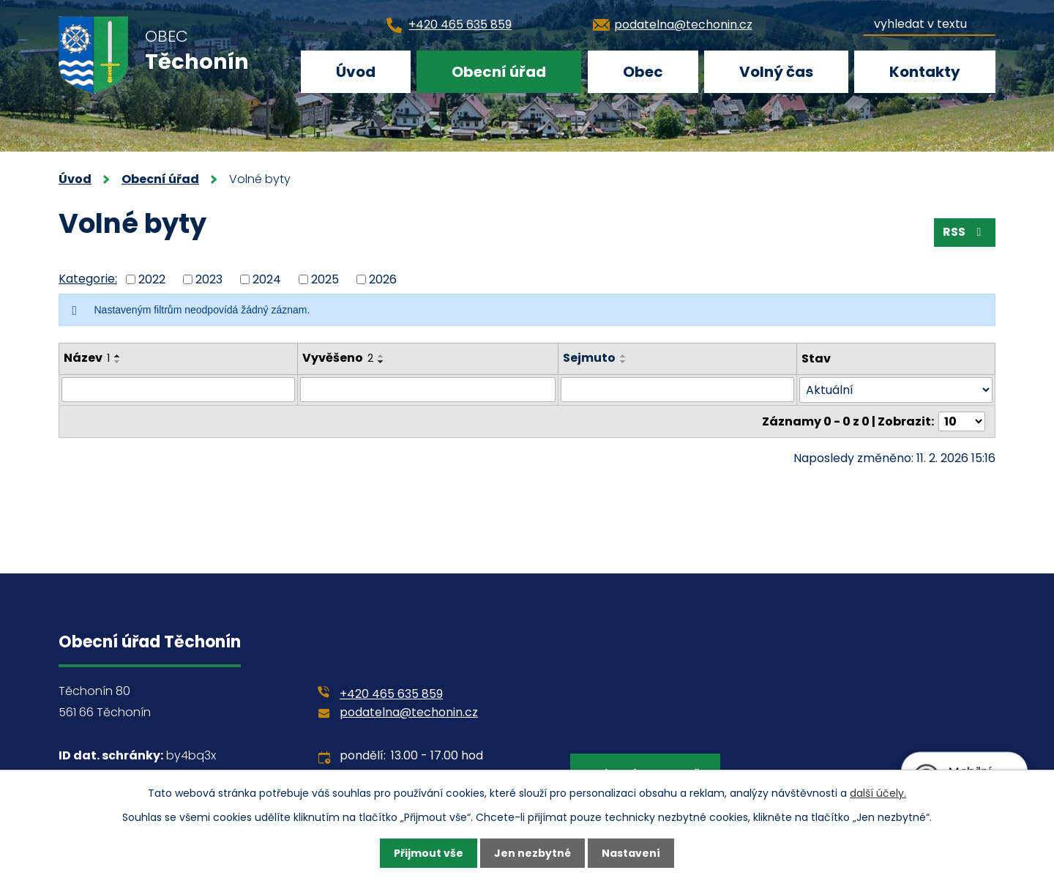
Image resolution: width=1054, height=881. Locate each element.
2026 (383, 278)
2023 (209, 278)
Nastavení (631, 853)
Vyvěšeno (337, 357)
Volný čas (776, 72)
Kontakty (924, 72)
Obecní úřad (499, 72)
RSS (964, 231)
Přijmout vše (428, 853)
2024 (267, 278)
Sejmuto (589, 357)
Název (87, 357)
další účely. (878, 793)
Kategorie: (88, 278)
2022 (151, 278)
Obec (643, 72)
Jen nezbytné (532, 853)
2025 (325, 278)
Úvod (355, 72)
